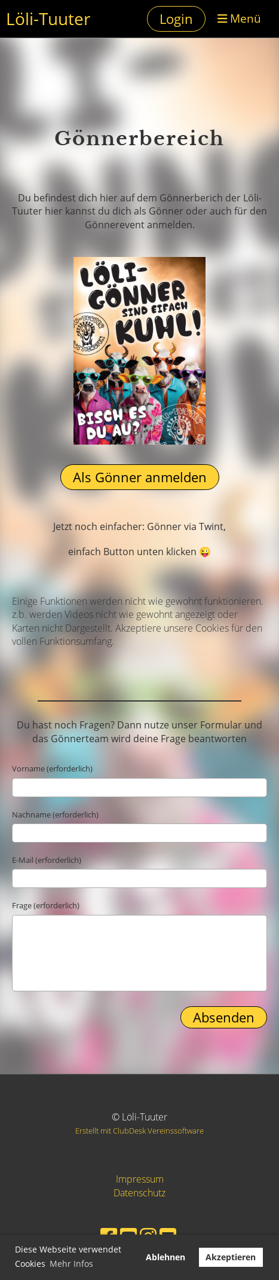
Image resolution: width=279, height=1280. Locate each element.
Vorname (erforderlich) (52, 768)
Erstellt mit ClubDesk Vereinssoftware (139, 1130)
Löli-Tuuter (48, 18)
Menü (239, 18)
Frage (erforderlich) (45, 905)
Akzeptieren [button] (231, 1257)
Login (176, 18)
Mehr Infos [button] (71, 1263)
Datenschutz (139, 1192)
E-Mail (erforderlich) (46, 860)
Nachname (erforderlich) (55, 814)
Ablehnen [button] (165, 1257)
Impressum (140, 1179)
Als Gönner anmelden (140, 477)
